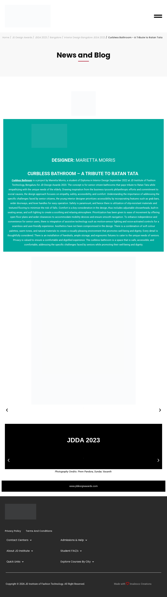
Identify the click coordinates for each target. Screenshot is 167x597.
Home (5, 37)
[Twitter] (15, 524)
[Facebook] (5, 524)
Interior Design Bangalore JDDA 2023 (84, 37)
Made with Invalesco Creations (133, 583)
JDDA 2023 (41, 37)
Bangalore (55, 37)
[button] (7, 410)
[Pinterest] (18, 524)
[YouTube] (12, 524)
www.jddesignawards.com (83, 486)
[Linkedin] (10, 524)
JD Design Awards (22, 37)
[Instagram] (7, 524)
